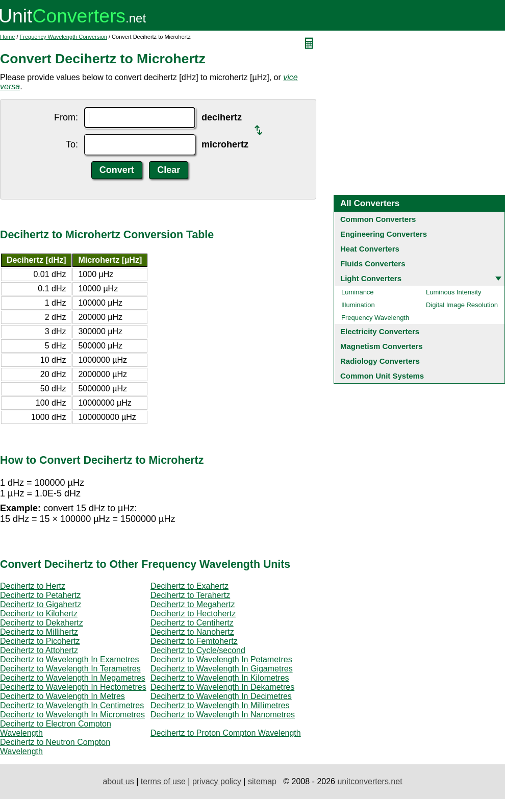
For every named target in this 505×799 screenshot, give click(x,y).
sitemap (262, 781)
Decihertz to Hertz (32, 586)
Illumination (358, 305)
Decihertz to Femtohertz (194, 641)
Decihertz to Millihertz (39, 632)
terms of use (163, 781)
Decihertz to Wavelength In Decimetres (221, 696)
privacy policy (216, 781)
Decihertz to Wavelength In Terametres (70, 668)
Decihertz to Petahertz (40, 595)
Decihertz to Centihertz (192, 622)
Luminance (357, 292)
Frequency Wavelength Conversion (63, 37)
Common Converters (378, 219)
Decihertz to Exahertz (189, 586)
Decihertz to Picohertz (40, 641)
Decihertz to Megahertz (192, 604)
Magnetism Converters (381, 346)
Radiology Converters (380, 361)
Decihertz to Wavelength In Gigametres (221, 668)
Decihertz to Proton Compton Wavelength (225, 733)
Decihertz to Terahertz (190, 595)
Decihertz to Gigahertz (40, 604)
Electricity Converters (379, 331)
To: (72, 144)
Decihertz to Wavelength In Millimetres (219, 705)
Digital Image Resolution (462, 305)
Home (7, 37)
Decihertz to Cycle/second (197, 650)
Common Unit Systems (382, 375)
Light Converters (370, 278)
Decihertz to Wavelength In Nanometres (222, 714)
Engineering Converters (383, 234)
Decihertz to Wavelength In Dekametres (222, 687)
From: (66, 117)
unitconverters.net (369, 781)
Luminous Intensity (453, 292)
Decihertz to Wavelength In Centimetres (72, 705)
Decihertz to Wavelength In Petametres (221, 659)
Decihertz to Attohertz (39, 650)
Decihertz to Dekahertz (41, 622)
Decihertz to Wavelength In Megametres (72, 677)
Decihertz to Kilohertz (39, 613)
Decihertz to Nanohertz (192, 632)
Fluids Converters (373, 263)
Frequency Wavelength (375, 317)
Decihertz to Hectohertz (193, 613)
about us (118, 781)
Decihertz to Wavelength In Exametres (69, 659)
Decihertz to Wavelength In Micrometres (72, 714)
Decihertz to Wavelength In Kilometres (219, 677)
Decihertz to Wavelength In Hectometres (73, 687)
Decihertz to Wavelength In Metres (62, 696)
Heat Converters (369, 248)
